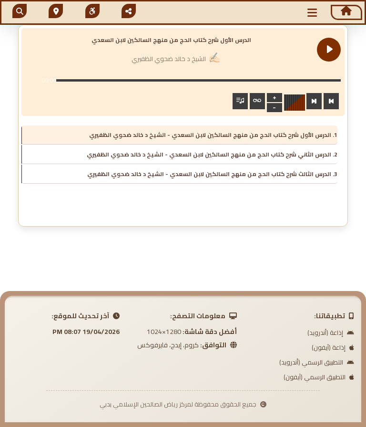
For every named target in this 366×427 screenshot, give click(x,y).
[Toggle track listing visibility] (240, 101)
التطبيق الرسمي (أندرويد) (316, 362)
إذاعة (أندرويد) (330, 332)
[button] (312, 12)
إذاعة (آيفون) (333, 347)
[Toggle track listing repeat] (257, 101)
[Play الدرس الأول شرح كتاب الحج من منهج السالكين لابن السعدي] (329, 50)
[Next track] (314, 101)
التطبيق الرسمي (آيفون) (319, 377)
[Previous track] (331, 101)
